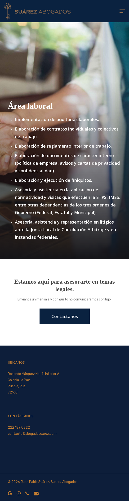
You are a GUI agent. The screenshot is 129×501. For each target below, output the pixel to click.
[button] (122, 11)
